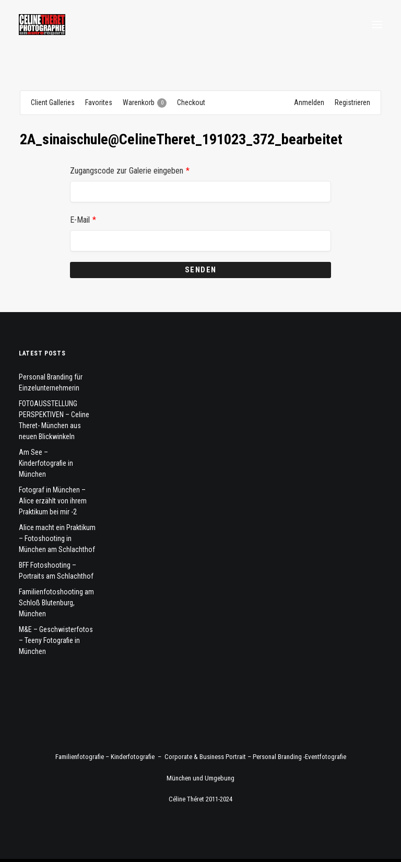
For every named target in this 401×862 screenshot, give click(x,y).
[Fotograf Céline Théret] (42, 24)
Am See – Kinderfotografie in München (46, 463)
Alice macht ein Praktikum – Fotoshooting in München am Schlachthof (57, 538)
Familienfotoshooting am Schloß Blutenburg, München (56, 603)
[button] (377, 24)
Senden (201, 269)
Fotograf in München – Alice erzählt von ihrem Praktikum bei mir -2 (53, 501)
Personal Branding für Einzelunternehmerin (50, 382)
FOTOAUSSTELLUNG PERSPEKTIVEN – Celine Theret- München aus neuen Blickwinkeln (54, 420)
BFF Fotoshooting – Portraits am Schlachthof (56, 570)
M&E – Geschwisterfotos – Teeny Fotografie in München (56, 640)
